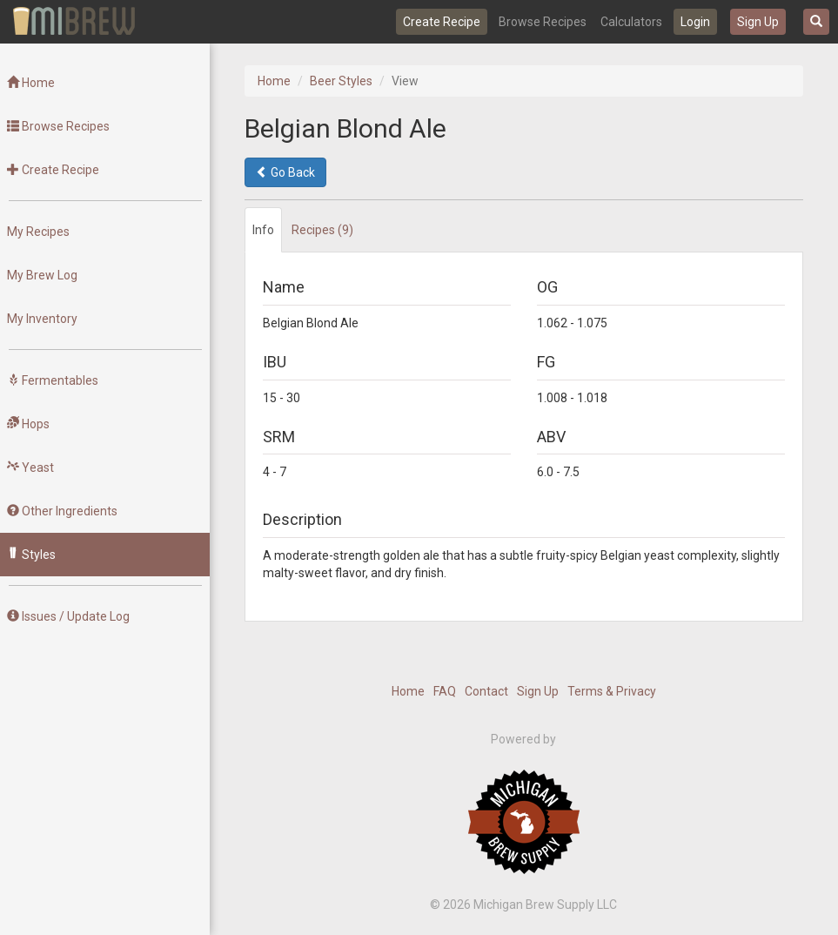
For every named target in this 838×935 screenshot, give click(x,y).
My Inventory (42, 319)
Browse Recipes (543, 22)
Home (31, 83)
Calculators (631, 22)
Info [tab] (263, 230)
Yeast (30, 467)
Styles (31, 555)
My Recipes (38, 232)
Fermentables (52, 380)
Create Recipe (441, 22)
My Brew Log (42, 275)
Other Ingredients (62, 511)
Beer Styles (341, 81)
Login (695, 22)
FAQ (444, 691)
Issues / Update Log (68, 616)
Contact (486, 691)
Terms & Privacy (611, 691)
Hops (28, 424)
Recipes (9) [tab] (322, 230)
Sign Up (758, 22)
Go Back (285, 172)
